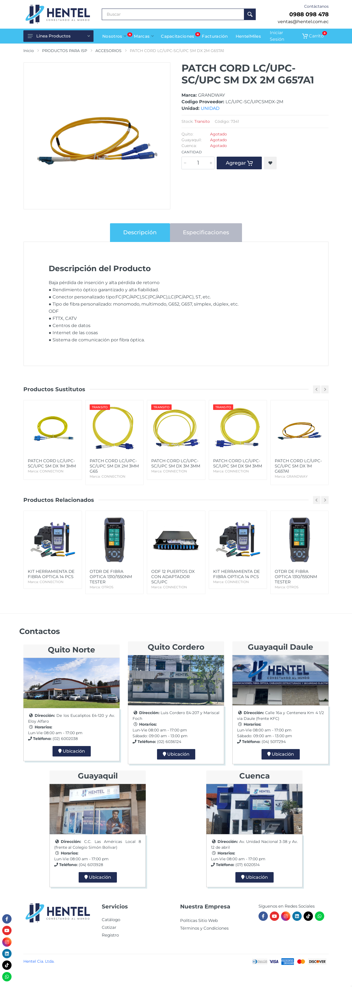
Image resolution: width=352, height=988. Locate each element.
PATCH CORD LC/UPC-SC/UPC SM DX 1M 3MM (52, 466)
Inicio (28, 50)
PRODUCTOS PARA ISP (64, 50)
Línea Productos (59, 36)
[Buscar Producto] (173, 14)
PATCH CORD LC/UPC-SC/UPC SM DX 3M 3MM (176, 466)
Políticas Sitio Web (199, 920)
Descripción (139, 232)
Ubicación (71, 751)
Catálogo (111, 919)
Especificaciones (206, 232)
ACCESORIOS (108, 50)
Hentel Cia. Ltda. (38, 961)
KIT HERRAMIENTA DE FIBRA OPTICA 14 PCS (52, 576)
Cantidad (192, 152)
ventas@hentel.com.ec (303, 21)
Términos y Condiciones (204, 928)
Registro (110, 935)
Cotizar (109, 927)
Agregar (239, 163)
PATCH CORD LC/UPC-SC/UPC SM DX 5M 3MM (238, 466)
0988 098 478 (309, 14)
